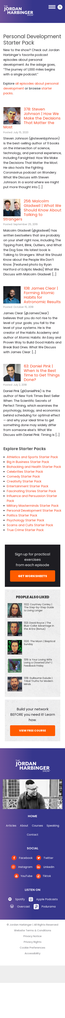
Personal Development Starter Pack (34, 510)
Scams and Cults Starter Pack (30, 525)
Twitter (44, 858)
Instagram (21, 867)
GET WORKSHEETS (32, 576)
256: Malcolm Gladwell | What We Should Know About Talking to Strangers (32, 210)
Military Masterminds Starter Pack (33, 505)
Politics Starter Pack (22, 515)
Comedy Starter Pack (23, 476)
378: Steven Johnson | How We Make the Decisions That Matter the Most (31, 118)
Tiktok (43, 876)
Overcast (23, 907)
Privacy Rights (32, 942)
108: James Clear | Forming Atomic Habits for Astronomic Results (42, 295)
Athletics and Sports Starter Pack (32, 457)
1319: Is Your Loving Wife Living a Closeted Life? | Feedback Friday (38, 662)
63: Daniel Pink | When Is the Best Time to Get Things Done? (42, 372)
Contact (32, 835)
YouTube (23, 876)
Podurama (48, 907)
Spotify (20, 899)
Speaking (53, 826)
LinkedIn (45, 867)
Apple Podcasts (47, 899)
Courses (37, 826)
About (24, 826)
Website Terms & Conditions (32, 930)
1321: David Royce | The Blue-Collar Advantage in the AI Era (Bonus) (39, 625)
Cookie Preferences (32, 947)
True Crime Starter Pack (25, 530)
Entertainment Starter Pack (27, 486)
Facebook (22, 858)
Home (32, 816)
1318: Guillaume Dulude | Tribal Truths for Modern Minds (38, 681)
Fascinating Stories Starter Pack (31, 491)
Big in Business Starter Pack (28, 462)
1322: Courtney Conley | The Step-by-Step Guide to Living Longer (39, 607)
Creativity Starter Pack (24, 481)
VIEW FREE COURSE (32, 731)
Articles (11, 826)
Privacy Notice (32, 936)
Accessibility (32, 953)
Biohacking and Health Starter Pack (34, 467)
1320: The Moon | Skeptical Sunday (39, 642)
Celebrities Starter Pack (25, 471)
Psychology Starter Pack (25, 520)
